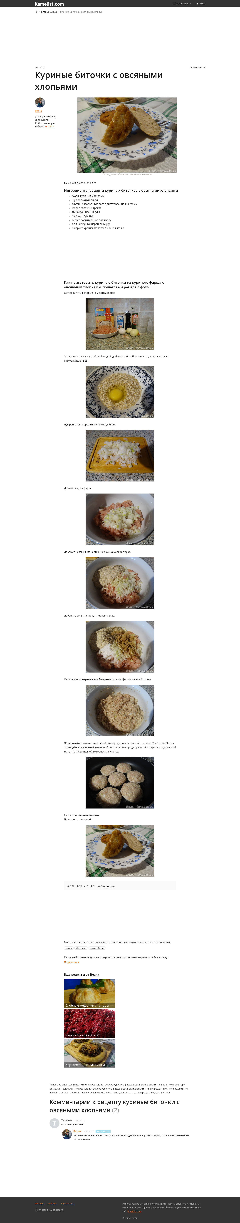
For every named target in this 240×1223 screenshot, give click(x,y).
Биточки (39, 67)
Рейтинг (52, 1203)
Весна (38, 110)
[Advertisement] (120, 39)
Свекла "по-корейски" (82, 1035)
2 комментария (197, 67)
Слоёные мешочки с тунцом (87, 1005)
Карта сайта (67, 1203)
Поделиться (71, 962)
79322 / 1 (49, 126)
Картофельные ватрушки (85, 1065)
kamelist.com (134, 1211)
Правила (39, 1203)
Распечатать (107, 886)
